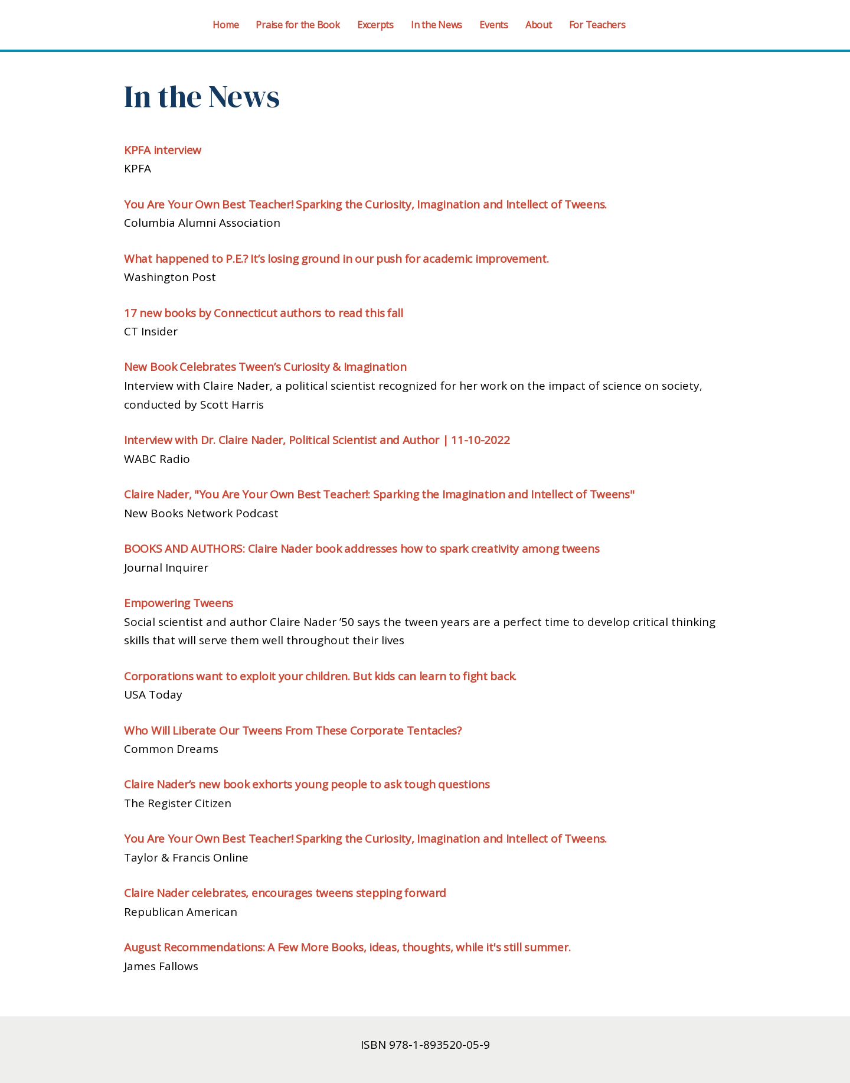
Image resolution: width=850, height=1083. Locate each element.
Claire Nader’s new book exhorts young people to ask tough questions (307, 784)
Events (493, 24)
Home (225, 24)
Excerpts (375, 24)
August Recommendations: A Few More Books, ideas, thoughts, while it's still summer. (347, 947)
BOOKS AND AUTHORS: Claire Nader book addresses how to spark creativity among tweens (361, 548)
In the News (436, 24)
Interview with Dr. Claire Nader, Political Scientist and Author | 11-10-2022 (316, 440)
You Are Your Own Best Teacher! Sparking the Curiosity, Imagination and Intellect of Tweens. (365, 204)
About (538, 24)
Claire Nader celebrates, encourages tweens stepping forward (285, 893)
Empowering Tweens (178, 603)
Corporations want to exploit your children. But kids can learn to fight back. (320, 676)
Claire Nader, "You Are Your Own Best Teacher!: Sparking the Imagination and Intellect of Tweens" (379, 494)
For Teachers (597, 24)
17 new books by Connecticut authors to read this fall (263, 313)
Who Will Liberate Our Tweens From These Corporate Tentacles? (293, 730)
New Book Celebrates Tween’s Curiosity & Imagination (265, 366)
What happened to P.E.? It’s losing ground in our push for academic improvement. (336, 258)
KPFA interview (162, 150)
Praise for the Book (297, 24)
